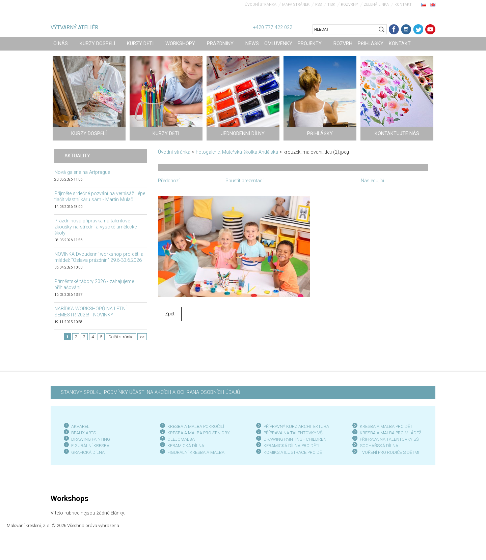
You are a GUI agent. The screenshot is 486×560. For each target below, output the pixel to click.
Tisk (331, 4)
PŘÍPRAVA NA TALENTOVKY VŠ (293, 432)
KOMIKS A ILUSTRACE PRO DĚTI (294, 452)
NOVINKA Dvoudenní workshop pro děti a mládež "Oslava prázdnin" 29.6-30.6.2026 (98, 257)
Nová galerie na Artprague (82, 172)
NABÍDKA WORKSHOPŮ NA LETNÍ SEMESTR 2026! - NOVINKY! (90, 312)
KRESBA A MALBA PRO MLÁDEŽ (391, 432)
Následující (372, 181)
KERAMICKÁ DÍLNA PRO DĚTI (291, 445)
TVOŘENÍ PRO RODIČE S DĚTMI (389, 452)
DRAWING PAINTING (90, 439)
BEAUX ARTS (83, 432)
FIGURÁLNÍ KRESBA (90, 445)
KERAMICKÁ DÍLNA (185, 445)
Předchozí (169, 181)
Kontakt (403, 4)
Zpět (169, 314)
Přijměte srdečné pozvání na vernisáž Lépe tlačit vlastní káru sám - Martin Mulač (99, 197)
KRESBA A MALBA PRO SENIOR (197, 432)
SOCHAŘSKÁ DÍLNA (379, 445)
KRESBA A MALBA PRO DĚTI (386, 426)
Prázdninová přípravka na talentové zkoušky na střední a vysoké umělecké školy (95, 227)
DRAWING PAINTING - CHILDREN (295, 439)
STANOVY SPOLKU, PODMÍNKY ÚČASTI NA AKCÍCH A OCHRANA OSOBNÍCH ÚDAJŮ (150, 392)
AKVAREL (80, 426)
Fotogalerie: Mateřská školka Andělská (237, 152)
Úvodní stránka (260, 4)
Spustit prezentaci (244, 181)
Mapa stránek (295, 4)
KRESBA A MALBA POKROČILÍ (195, 426)
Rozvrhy (349, 4)
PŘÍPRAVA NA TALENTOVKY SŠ (389, 439)
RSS (318, 4)
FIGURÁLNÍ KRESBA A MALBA (195, 452)
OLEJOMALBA (181, 439)
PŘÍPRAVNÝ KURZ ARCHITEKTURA (296, 426)
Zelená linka (376, 4)
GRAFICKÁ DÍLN (86, 452)
